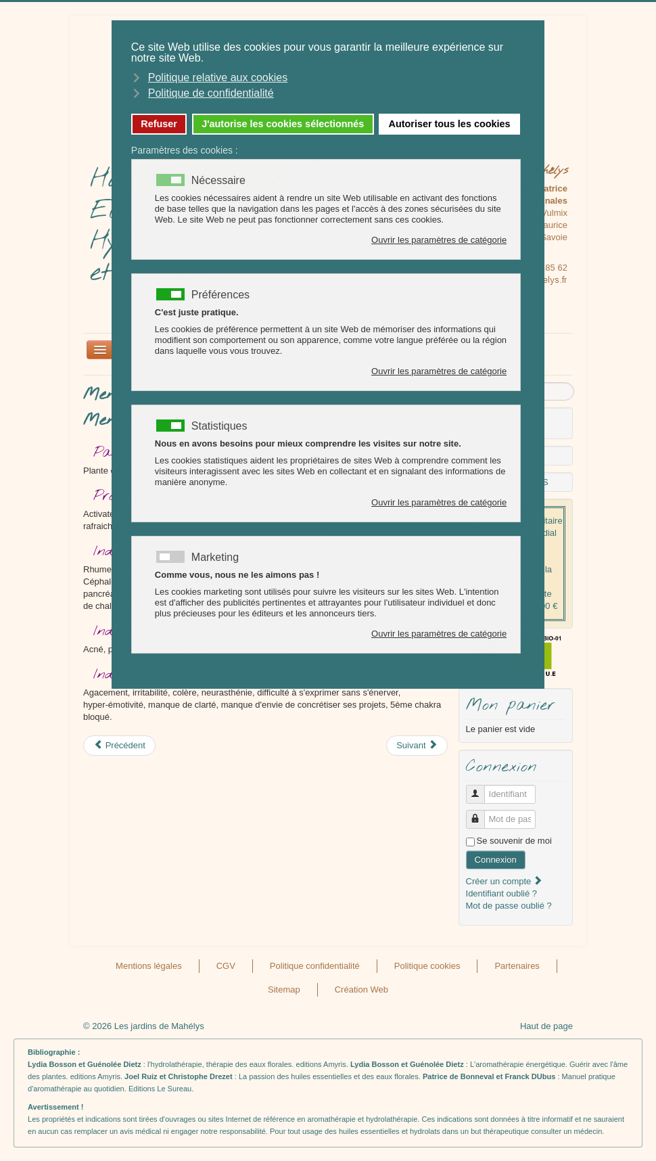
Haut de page (546, 1026)
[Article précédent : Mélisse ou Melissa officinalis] (119, 745)
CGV (225, 966)
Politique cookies (427, 966)
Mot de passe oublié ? (509, 906)
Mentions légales (149, 966)
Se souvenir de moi (514, 841)
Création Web (361, 989)
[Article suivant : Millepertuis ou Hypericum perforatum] (417, 745)
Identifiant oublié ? (502, 893)
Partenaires (516, 966)
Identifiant (480, 788)
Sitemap (284, 989)
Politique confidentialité (315, 966)
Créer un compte (504, 881)
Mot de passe (480, 813)
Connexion (496, 860)
